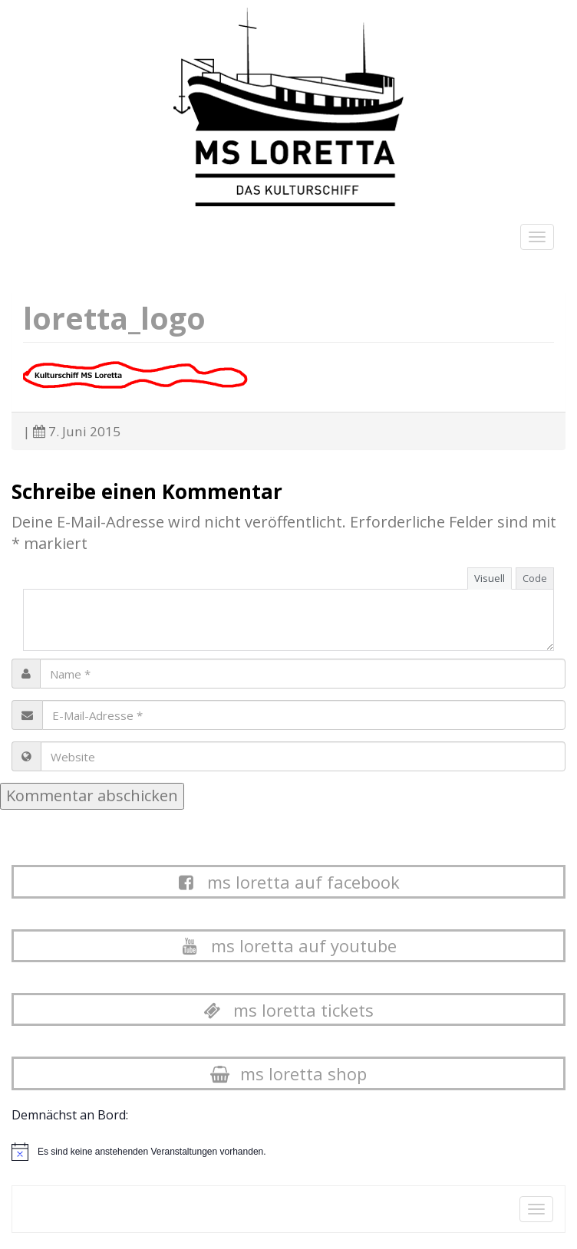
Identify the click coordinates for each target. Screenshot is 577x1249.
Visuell (489, 578)
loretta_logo (114, 317)
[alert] (152, 1152)
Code (535, 578)
